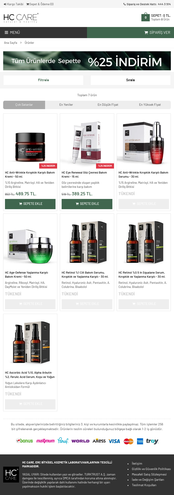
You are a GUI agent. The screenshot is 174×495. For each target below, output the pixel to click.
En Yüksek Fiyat (150, 104)
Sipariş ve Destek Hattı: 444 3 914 (147, 4)
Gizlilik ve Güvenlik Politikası (151, 469)
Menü (12, 32)
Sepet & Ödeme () (39, 4)
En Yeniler (66, 104)
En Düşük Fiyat (108, 104)
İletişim (137, 463)
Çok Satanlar (24, 104)
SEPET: (161, 17)
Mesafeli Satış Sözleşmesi (149, 474)
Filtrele (43, 80)
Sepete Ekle (30, 204)
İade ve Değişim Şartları (148, 479)
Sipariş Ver (156, 32)
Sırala (130, 80)
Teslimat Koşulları (144, 485)
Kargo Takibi (13, 4)
